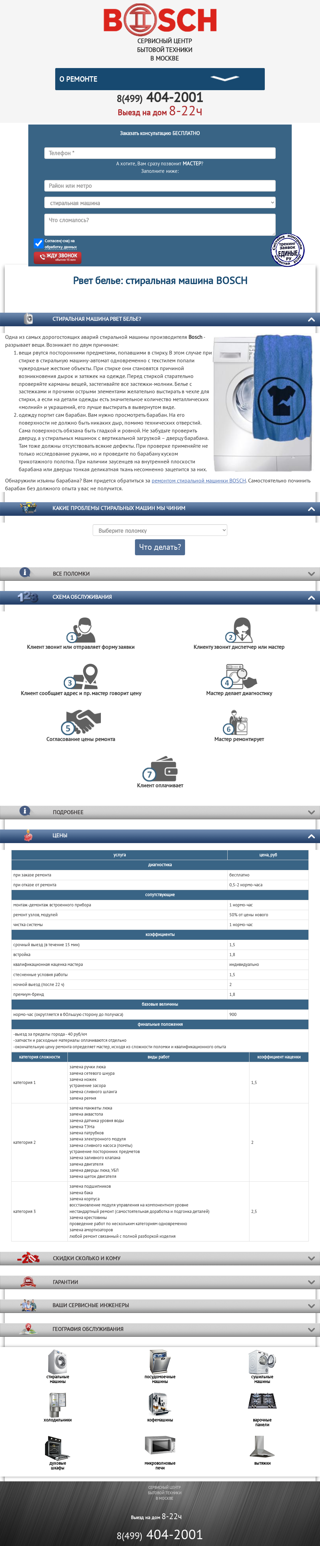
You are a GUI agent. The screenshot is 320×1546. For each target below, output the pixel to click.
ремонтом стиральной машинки (199, 480)
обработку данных (61, 246)
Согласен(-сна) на (61, 243)
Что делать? (160, 547)
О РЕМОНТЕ (78, 79)
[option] (57, 1368)
